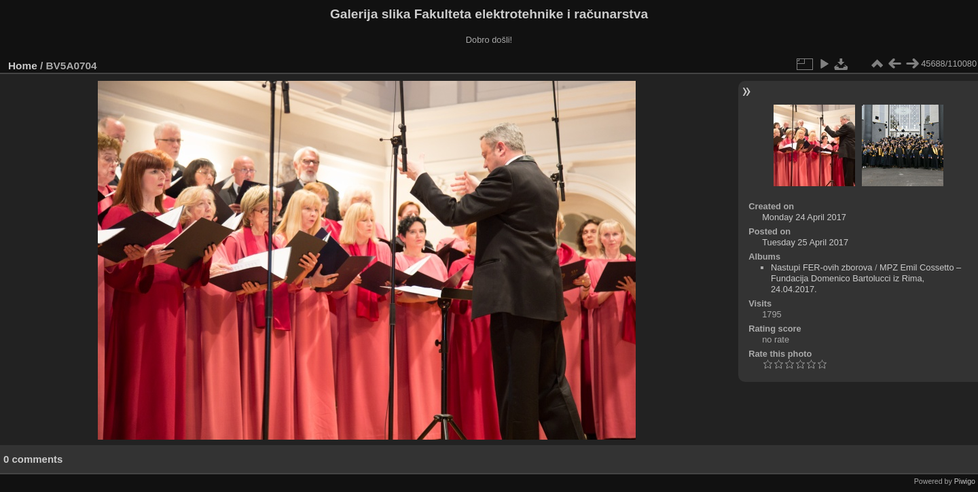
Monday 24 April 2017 (804, 217)
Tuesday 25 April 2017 (805, 242)
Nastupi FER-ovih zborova (821, 267)
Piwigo (964, 481)
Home (22, 65)
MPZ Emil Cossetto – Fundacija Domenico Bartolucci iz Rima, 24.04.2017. (866, 278)
